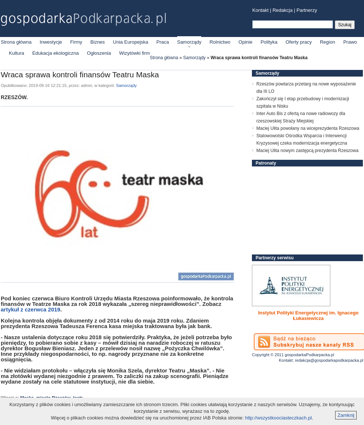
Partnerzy (307, 10)
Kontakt (260, 10)
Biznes (97, 42)
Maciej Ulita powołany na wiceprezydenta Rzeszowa (307, 128)
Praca (162, 42)
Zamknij (345, 415)
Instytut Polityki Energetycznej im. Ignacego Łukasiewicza (308, 315)
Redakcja (283, 10)
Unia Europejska (130, 42)
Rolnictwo (219, 42)
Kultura (16, 53)
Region (327, 42)
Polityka (268, 42)
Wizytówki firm (134, 53)
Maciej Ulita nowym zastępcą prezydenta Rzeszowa (307, 150)
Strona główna (16, 42)
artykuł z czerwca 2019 (30, 309)
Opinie (246, 42)
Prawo (350, 42)
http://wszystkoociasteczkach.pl (278, 418)
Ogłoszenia (99, 53)
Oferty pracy (299, 42)
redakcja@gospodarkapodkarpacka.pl (329, 360)
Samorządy (189, 42)
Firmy (76, 42)
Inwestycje (51, 42)
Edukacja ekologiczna (55, 53)
